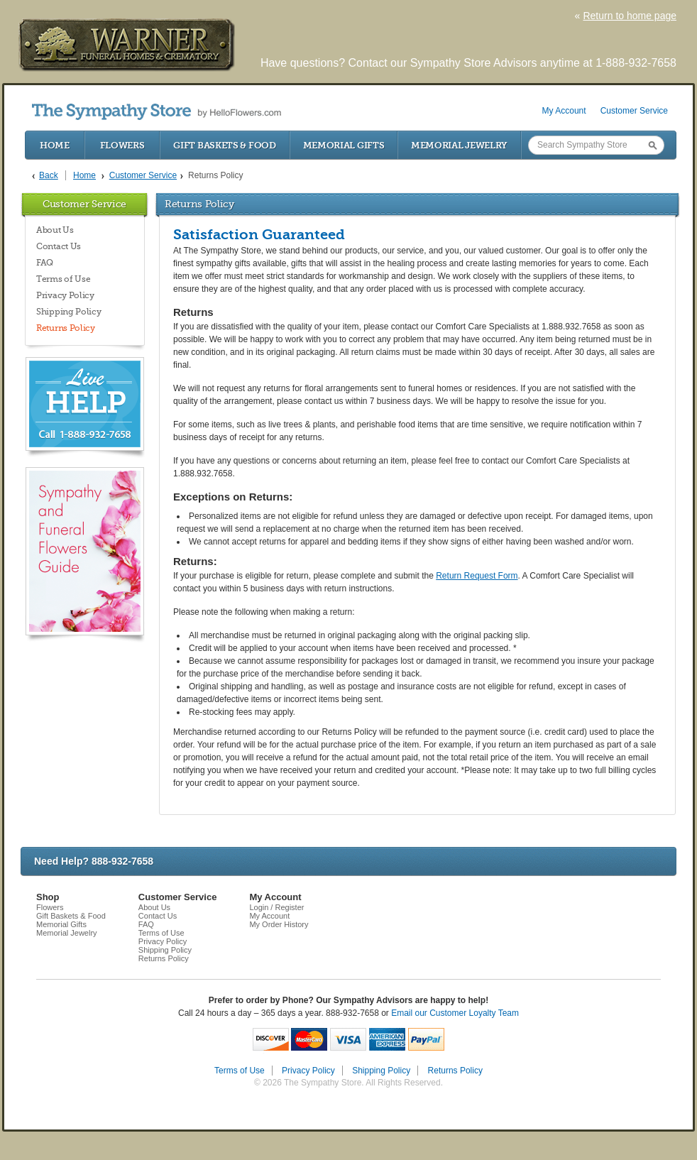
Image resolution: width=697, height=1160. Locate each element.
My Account (564, 111)
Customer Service (634, 111)
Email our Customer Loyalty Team (455, 1013)
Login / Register (276, 907)
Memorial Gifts (344, 145)
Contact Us (58, 246)
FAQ (44, 263)
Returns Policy (65, 328)
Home (55, 145)
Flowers (122, 145)
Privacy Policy (65, 295)
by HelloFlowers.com (156, 112)
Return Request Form (476, 576)
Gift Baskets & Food (224, 145)
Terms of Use (63, 279)
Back (48, 175)
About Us (55, 230)
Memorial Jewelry (459, 145)
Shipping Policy (68, 312)
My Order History (278, 924)
